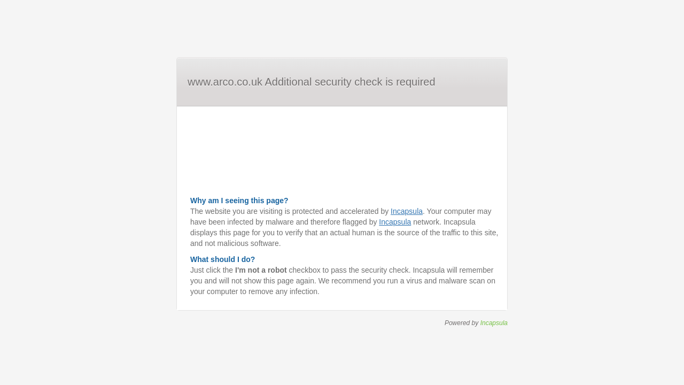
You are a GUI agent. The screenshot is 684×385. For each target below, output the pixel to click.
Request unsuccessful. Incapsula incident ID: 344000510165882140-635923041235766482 (342, 192)
